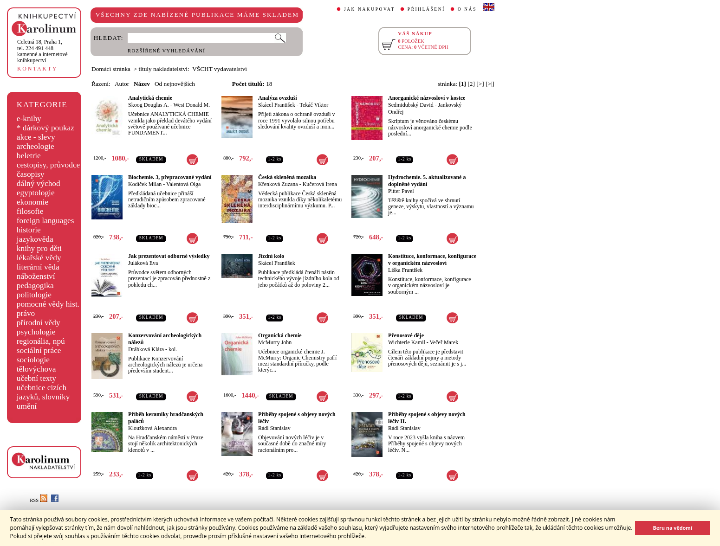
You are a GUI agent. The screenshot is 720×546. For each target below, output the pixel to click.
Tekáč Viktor (313, 105)
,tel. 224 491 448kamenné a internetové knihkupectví (42, 51)
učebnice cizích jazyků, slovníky (43, 392)
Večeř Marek (444, 342)
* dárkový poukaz (45, 127)
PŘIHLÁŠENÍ (426, 9)
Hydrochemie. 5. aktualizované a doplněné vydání (427, 180)
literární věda (38, 267)
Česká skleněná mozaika (287, 177)
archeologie (35, 146)
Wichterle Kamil (406, 342)
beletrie (29, 155)
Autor (122, 83)
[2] (471, 83)
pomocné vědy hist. (48, 304)
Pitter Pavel (401, 191)
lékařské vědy (39, 257)
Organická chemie (280, 335)
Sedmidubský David (411, 105)
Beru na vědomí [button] (672, 527)
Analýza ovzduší (277, 98)
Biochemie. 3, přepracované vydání (170, 177)
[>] (480, 83)
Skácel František (276, 105)
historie (29, 229)
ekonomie (32, 202)
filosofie (30, 211)
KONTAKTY (37, 68)
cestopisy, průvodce (48, 165)
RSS (38, 500)
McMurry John (275, 342)
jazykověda (35, 239)
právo (26, 313)
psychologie (36, 332)
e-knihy (29, 118)
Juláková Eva (143, 263)
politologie (34, 294)
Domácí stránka (110, 68)
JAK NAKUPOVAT (369, 9)
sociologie (33, 359)
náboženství (36, 276)
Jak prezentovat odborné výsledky (168, 256)
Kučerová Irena (320, 184)
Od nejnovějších (175, 83)
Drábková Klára (146, 349)
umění (27, 406)
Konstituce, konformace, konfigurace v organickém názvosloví (432, 259)
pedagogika (35, 285)
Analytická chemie (150, 98)
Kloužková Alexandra (152, 428)
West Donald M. (191, 105)
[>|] (490, 83)
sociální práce (39, 350)
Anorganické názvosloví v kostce (426, 98)
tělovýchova (36, 369)
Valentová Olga (183, 184)
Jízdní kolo (271, 256)
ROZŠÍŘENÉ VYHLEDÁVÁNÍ (166, 50)
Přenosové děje (406, 335)
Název (142, 83)
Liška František (405, 270)
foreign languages (45, 220)
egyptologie (36, 192)
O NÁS (467, 9)
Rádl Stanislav (274, 428)
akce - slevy (36, 137)
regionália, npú (41, 341)
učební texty (36, 378)
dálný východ (38, 183)
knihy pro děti (39, 248)
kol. (173, 349)
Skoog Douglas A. (148, 105)
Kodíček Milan (145, 184)
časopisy (31, 174)
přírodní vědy (38, 322)
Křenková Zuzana (278, 184)
